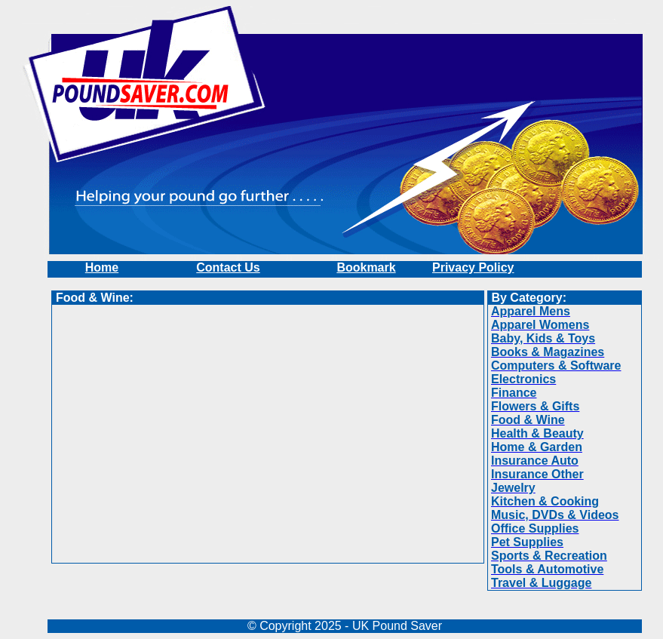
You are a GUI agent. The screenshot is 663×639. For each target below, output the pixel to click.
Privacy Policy (473, 267)
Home (101, 267)
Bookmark (365, 267)
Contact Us (227, 267)
